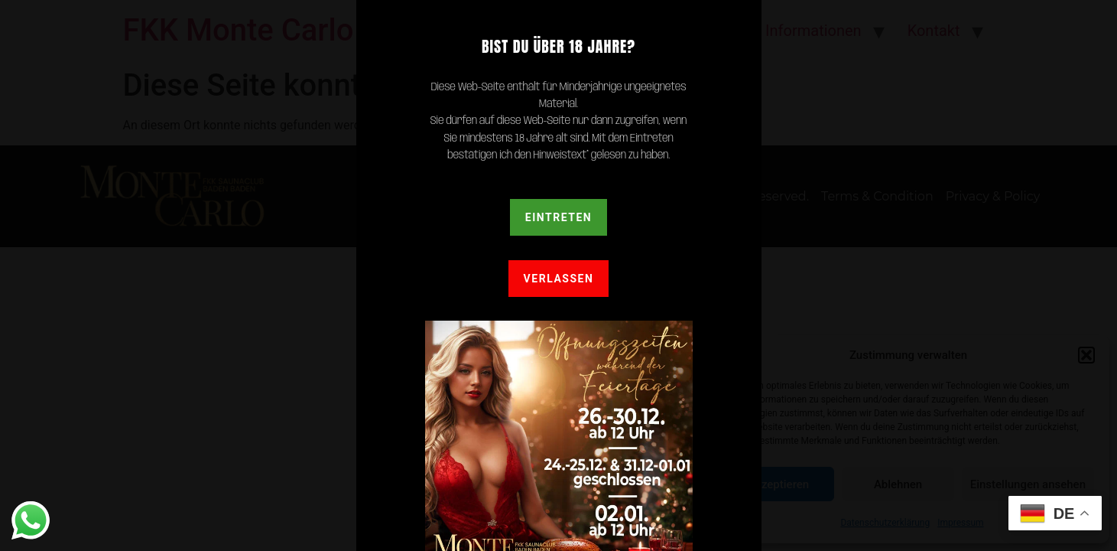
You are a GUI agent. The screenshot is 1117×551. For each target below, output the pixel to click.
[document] (558, 275)
